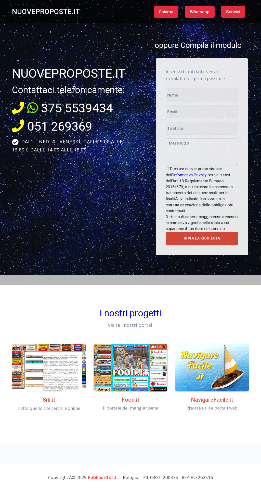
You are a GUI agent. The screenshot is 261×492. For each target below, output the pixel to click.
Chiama (166, 11)
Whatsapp (200, 11)
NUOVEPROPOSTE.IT (46, 11)
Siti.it (49, 400)
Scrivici (233, 11)
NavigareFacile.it (212, 400)
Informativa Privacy (191, 173)
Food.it (130, 400)
